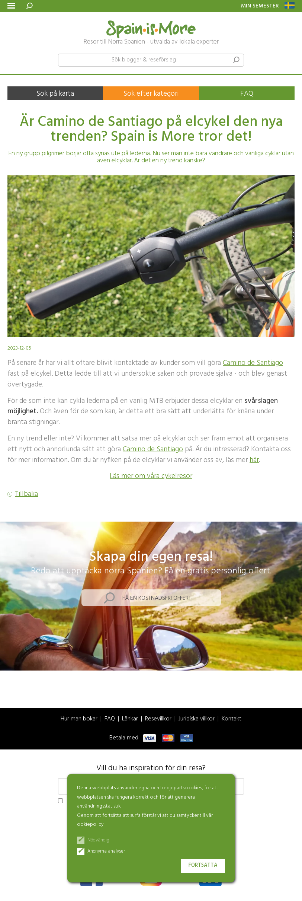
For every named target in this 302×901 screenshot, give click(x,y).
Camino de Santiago (253, 363)
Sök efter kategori (151, 93)
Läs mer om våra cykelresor (151, 476)
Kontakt (231, 719)
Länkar (130, 719)
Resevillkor (158, 719)
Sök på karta (55, 93)
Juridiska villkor (197, 719)
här (254, 460)
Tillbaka (26, 494)
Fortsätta (203, 865)
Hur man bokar (79, 719)
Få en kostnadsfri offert (156, 598)
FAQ (246, 93)
